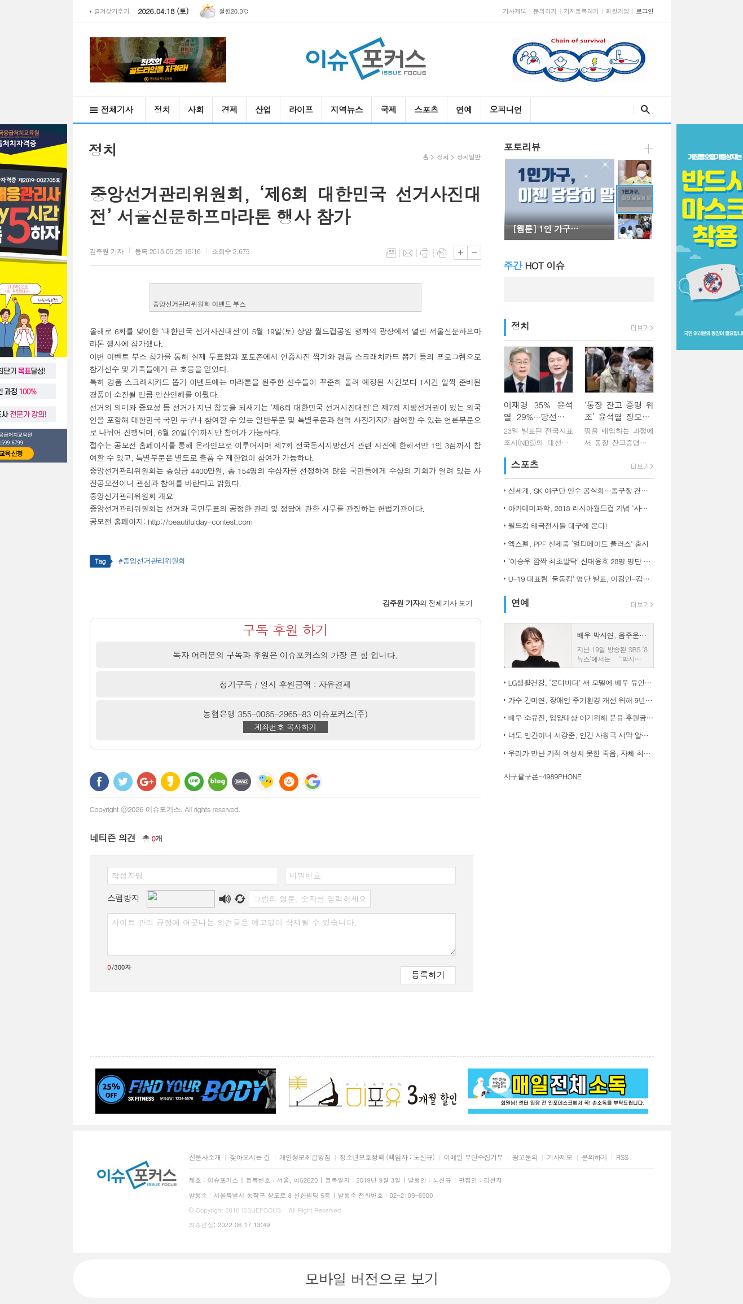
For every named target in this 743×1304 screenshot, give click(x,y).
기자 (107, 251)
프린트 (424, 253)
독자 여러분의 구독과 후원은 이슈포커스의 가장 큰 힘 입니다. (285, 655)
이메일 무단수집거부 (473, 1157)
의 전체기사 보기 (427, 603)
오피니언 (506, 109)
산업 (263, 109)
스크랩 (441, 253)
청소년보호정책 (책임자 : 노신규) (387, 1157)
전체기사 (117, 109)
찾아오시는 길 (250, 1157)
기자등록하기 (581, 11)
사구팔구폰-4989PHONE (543, 776)
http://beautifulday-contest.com (200, 521)
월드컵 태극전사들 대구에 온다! (557, 525)
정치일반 (468, 156)
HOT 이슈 (534, 265)
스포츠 (426, 109)
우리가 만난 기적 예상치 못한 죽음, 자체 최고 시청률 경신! (581, 753)
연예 (464, 109)
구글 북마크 (312, 781)
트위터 (123, 781)
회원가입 (617, 11)
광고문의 (525, 1157)
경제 (229, 109)
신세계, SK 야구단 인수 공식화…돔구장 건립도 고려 (581, 490)
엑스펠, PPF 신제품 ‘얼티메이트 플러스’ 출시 (578, 543)
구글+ (146, 781)
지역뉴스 (347, 109)
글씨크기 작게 (474, 253)
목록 (391, 253)
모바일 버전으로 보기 (371, 1278)
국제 (388, 109)
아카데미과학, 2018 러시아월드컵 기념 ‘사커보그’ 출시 (581, 508)
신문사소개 (205, 1157)
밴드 (241, 781)
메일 (408, 253)
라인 (194, 781)
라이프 (301, 109)
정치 (162, 109)
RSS (622, 1157)
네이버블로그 (217, 781)
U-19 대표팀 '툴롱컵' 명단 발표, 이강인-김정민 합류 (581, 578)
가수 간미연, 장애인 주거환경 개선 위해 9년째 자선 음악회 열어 (581, 700)
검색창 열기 (643, 109)
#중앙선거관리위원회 (152, 560)
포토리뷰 (522, 147)
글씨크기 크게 (461, 253)
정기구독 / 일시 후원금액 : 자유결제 (285, 684)
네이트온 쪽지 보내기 (265, 781)
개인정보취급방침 (305, 1157)
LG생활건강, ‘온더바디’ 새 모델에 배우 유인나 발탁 (581, 682)
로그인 (644, 11)
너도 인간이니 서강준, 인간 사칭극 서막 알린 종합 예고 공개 (581, 735)
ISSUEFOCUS (261, 1210)
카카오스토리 (170, 781)
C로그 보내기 (288, 781)
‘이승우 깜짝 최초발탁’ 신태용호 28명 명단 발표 (581, 561)
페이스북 (99, 781)
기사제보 (514, 11)
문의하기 (545, 11)
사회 (196, 109)
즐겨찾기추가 (112, 11)
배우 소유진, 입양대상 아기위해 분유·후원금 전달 (581, 717)
